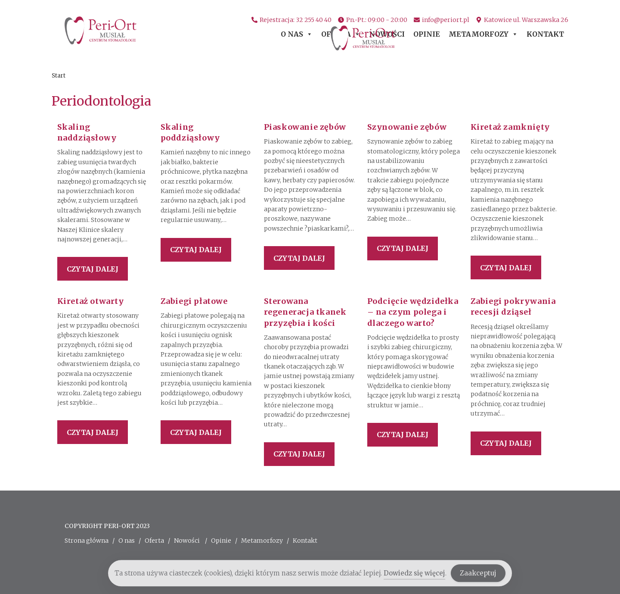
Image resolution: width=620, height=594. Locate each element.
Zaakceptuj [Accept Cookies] (478, 576)
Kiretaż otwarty (90, 301)
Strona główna (86, 540)
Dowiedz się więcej (414, 575)
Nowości (387, 35)
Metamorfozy (483, 35)
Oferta (340, 35)
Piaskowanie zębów (305, 127)
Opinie (426, 35)
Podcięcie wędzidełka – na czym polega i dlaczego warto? (413, 312)
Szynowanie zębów (407, 127)
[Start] (58, 75)
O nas (297, 35)
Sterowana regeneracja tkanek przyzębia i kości (305, 312)
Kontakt (545, 35)
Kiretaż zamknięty (510, 127)
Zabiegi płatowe (194, 301)
